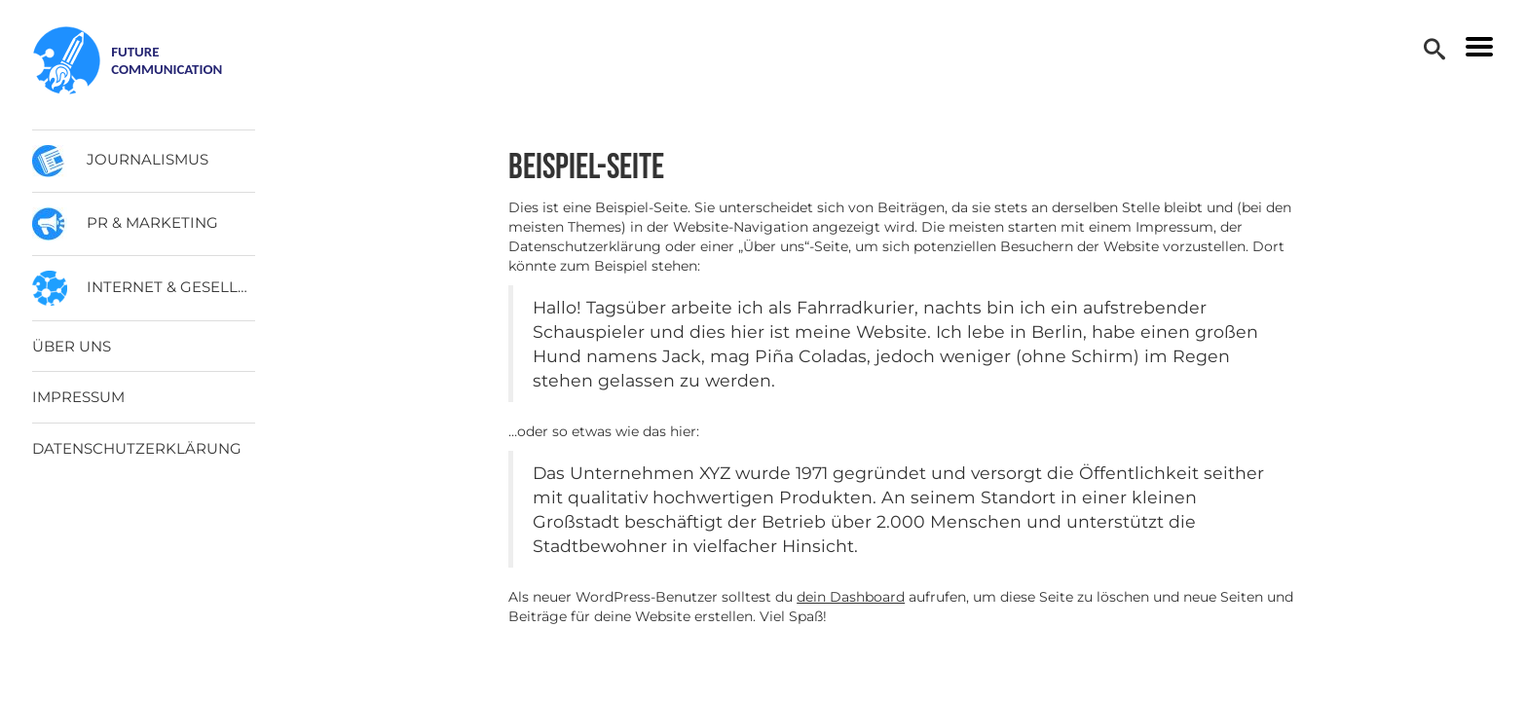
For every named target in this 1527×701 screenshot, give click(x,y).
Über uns (71, 346)
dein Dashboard (851, 597)
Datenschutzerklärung (137, 448)
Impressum (78, 396)
